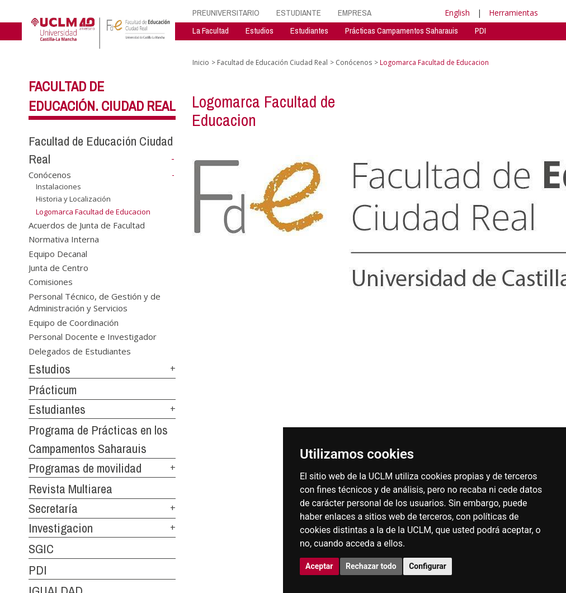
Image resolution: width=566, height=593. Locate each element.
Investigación (213, 47)
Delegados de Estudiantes (80, 350)
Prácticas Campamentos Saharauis (401, 30)
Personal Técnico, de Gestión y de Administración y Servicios (95, 301)
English (457, 12)
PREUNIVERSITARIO (226, 12)
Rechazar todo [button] (371, 566)
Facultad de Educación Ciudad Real (272, 62)
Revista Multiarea (70, 488)
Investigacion (61, 528)
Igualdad (468, 47)
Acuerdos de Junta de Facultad (87, 224)
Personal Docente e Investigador (93, 336)
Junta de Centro (58, 267)
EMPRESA (354, 12)
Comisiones (51, 281)
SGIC (41, 548)
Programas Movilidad (404, 47)
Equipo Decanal (58, 253)
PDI (480, 30)
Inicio (200, 62)
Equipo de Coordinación (74, 322)
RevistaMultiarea (278, 47)
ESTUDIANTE (298, 12)
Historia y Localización (73, 199)
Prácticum (53, 389)
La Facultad (210, 30)
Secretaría (338, 47)
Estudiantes (309, 30)
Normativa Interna (64, 239)
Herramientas (513, 12)
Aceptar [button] (319, 566)
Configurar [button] (427, 566)
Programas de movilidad (85, 468)
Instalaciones (58, 186)
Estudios (259, 30)
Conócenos (50, 174)
